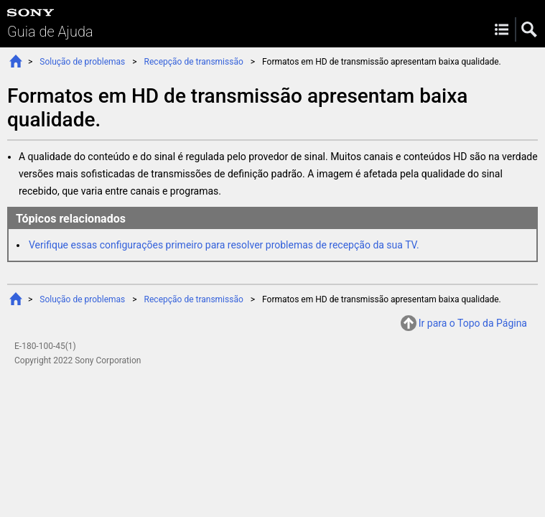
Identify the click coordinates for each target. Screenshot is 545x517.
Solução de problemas (82, 62)
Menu (501, 29)
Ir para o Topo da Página (473, 323)
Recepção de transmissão (193, 62)
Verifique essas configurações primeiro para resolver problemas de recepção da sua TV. (224, 245)
